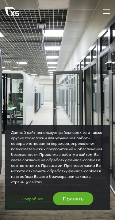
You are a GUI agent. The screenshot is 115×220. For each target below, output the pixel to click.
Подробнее (32, 199)
